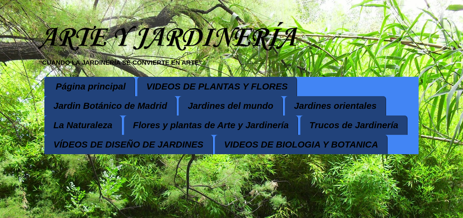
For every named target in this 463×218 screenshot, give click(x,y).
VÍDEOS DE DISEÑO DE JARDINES (128, 144)
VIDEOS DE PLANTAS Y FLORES (217, 86)
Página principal (91, 86)
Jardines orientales (335, 106)
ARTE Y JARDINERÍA (166, 38)
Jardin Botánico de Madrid (110, 106)
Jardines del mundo (230, 106)
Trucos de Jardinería (353, 125)
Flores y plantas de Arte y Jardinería (211, 125)
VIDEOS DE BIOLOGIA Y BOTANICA (301, 144)
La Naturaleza (82, 125)
